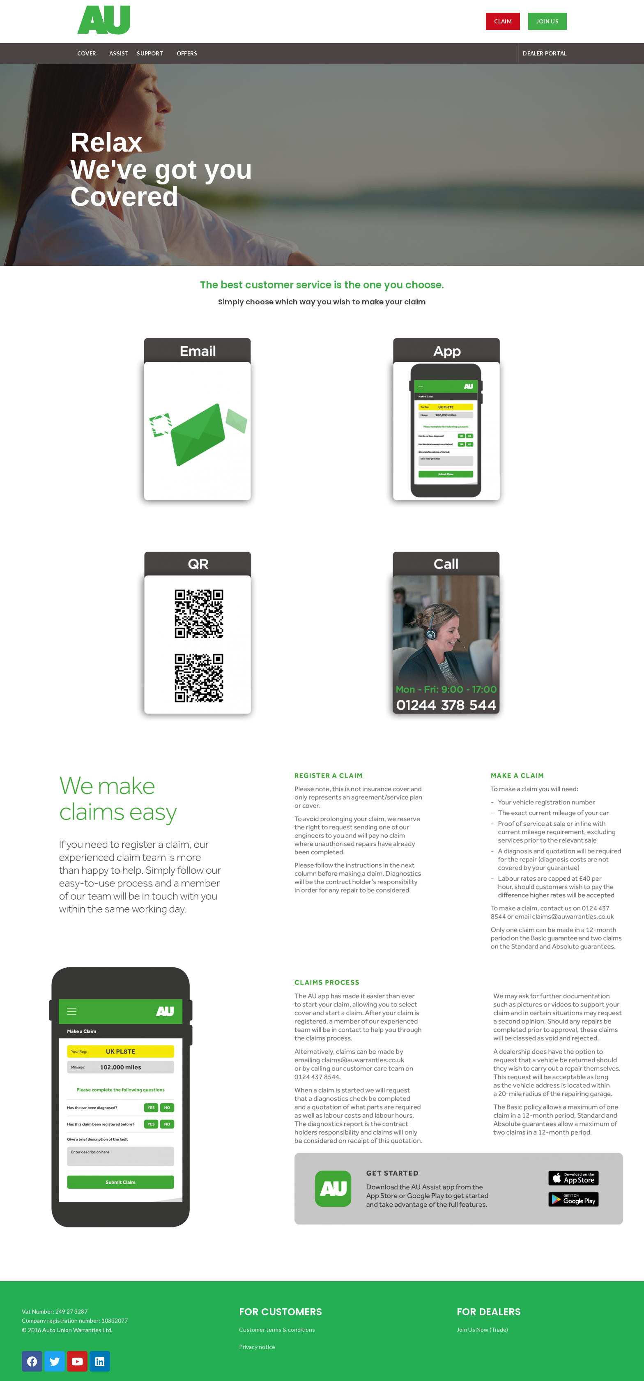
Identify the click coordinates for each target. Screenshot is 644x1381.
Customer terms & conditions (277, 1329)
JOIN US (547, 21)
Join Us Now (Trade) (482, 1329)
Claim (503, 21)
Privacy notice (257, 1346)
